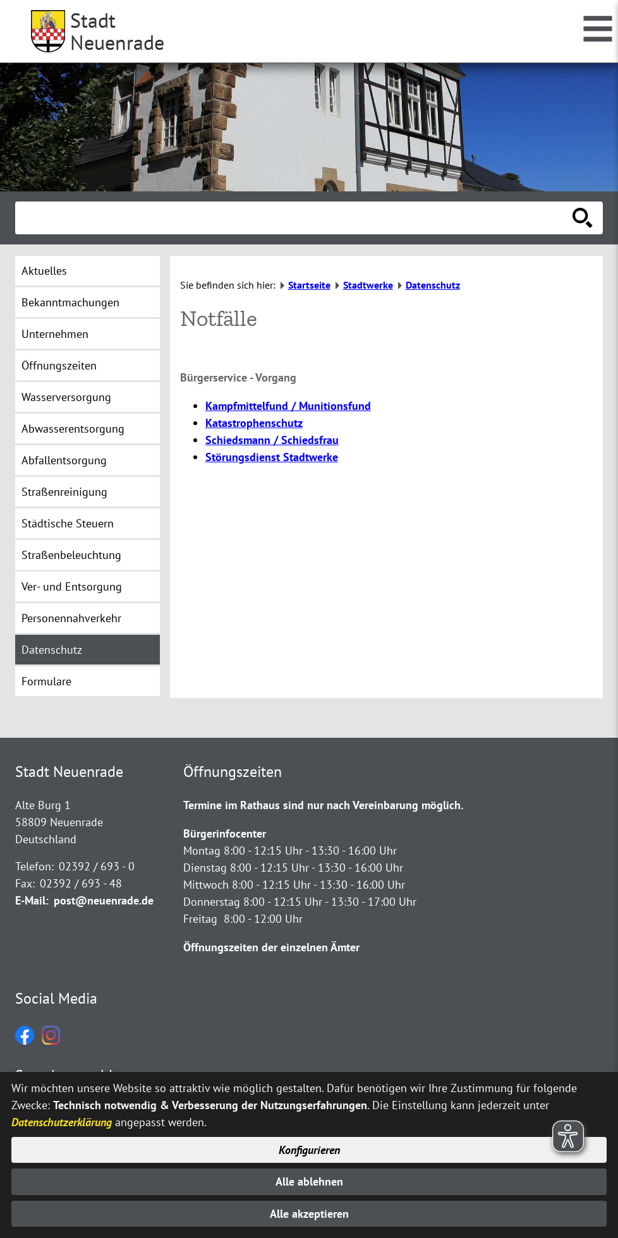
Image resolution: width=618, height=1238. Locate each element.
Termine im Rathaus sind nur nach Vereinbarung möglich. (323, 805)
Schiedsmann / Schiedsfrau (272, 440)
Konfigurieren (309, 1150)
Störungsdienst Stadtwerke (271, 457)
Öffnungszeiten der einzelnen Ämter (271, 947)
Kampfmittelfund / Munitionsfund (288, 406)
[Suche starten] (583, 218)
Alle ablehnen (309, 1181)
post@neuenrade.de (104, 900)
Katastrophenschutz (254, 423)
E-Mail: (32, 900)
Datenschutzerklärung (61, 1122)
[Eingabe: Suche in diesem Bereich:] (295, 218)
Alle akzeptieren (309, 1213)
